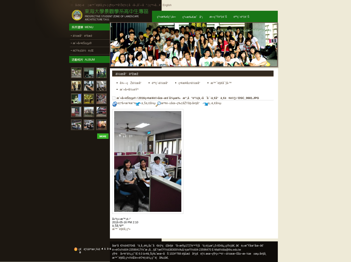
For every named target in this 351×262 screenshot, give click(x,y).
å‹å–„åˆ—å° (138, 5)
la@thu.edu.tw (232, 249)
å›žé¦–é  (81, 5)
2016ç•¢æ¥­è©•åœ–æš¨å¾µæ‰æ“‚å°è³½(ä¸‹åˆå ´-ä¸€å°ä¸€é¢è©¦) (187, 98)
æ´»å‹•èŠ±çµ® (126, 98)
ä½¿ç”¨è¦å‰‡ (155, 257)
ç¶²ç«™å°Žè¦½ (117, 5)
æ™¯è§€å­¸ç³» (98, 5)
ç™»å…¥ (155, 5)
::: (72, 4)
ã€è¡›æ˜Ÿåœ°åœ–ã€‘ (250, 245)
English (167, 5)
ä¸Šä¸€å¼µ (146, 103)
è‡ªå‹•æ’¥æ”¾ (124, 103)
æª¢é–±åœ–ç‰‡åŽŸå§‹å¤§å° (179, 103)
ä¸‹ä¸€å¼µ (212, 103)
